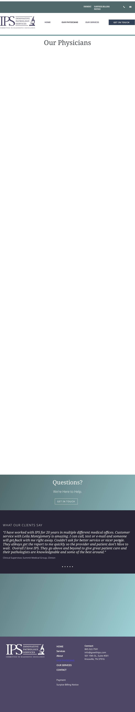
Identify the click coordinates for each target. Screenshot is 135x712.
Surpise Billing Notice (67, 684)
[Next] (120, 541)
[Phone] (124, 7)
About (59, 655)
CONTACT (61, 669)
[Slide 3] (67, 566)
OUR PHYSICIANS (65, 660)
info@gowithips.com (95, 652)
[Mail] (130, 7)
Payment (61, 679)
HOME (59, 646)
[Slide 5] (72, 566)
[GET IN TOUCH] (122, 22)
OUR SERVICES (64, 665)
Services (60, 651)
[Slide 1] (62, 566)
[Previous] (15, 541)
